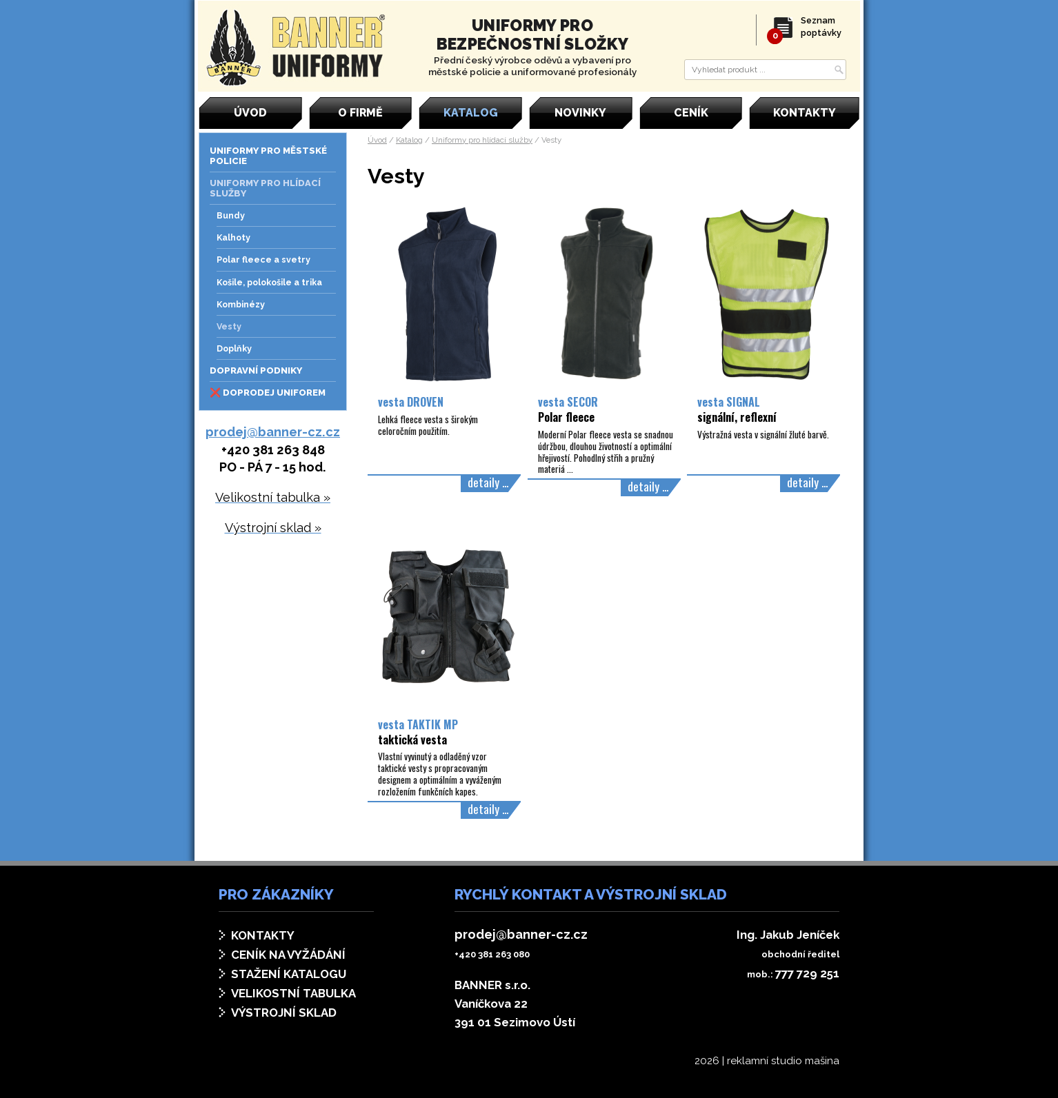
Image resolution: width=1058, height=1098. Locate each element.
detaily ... (488, 481)
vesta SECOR (568, 409)
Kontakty (263, 935)
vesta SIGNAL (737, 409)
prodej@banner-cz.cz (273, 432)
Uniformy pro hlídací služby (482, 140)
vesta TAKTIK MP (418, 732)
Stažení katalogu (288, 974)
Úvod (377, 140)
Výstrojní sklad (284, 1012)
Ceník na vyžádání (288, 955)
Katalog (409, 140)
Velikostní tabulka (293, 993)
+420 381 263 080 (492, 954)
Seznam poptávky (807, 26)
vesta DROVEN (410, 402)
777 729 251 (807, 973)
